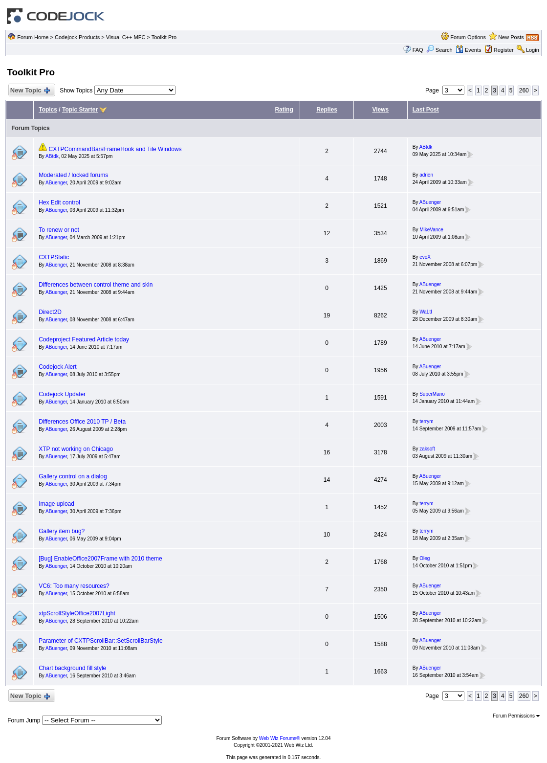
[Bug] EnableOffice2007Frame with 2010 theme (100, 558)
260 (524, 90)
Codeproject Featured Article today (84, 339)
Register (504, 50)
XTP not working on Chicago (76, 449)
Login (532, 50)
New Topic (29, 91)
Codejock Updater (62, 394)
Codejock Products (77, 37)
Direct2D (50, 312)
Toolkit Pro (164, 37)
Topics (48, 109)
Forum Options (468, 37)
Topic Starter (80, 109)
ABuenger (56, 182)
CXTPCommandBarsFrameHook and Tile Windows (115, 149)
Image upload (56, 503)
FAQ (418, 50)
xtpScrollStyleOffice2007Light (77, 613)
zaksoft (427, 448)
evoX (425, 257)
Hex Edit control (59, 202)
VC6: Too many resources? (74, 586)
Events (468, 50)
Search (439, 50)
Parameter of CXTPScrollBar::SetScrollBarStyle (100, 640)
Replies (326, 109)
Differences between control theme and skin (96, 284)
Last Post (426, 109)
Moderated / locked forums (73, 175)
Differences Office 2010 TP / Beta (82, 421)
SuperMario (432, 394)
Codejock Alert (57, 366)
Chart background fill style (72, 668)
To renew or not (59, 229)
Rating (284, 109)
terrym (426, 421)
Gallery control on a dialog (73, 476)
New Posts (511, 37)
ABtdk (52, 156)
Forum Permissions (516, 715)
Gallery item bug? (62, 531)
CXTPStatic (54, 257)
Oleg (424, 558)
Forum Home (32, 37)
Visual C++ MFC (126, 37)
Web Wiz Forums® (279, 738)
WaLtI (425, 311)
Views (380, 109)
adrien (426, 175)
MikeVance (431, 229)
